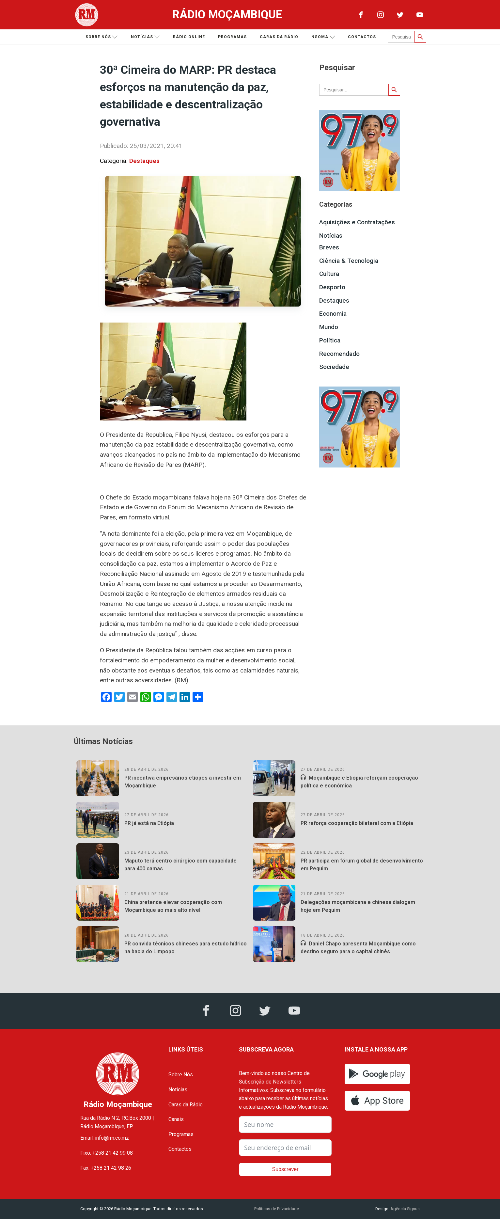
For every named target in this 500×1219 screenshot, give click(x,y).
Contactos (362, 37)
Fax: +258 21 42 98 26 (105, 1168)
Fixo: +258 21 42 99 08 (106, 1153)
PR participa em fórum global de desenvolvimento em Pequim (362, 865)
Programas (232, 37)
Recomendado (339, 353)
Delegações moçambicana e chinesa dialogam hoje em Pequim (358, 906)
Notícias (145, 37)
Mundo (328, 327)
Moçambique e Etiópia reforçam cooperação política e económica (359, 782)
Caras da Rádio (279, 37)
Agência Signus (404, 1208)
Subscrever (285, 1169)
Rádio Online (189, 37)
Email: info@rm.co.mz (104, 1138)
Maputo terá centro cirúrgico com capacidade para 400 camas (180, 865)
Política (329, 340)
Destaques (144, 161)
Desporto (332, 287)
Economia (333, 313)
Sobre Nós (180, 1074)
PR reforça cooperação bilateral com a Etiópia (357, 823)
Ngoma (323, 37)
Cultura (329, 273)
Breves (329, 247)
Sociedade (334, 367)
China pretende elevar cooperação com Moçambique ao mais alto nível (173, 906)
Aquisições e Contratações (357, 222)
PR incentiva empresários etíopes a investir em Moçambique (182, 782)
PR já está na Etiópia (149, 823)
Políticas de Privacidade (276, 1208)
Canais (176, 1119)
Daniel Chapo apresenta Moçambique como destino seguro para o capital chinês (358, 948)
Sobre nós (102, 37)
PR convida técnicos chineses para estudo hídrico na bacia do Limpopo (185, 948)
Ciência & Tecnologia (348, 260)
